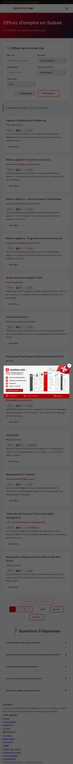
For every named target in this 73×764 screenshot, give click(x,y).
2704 (42, 609)
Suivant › (57, 609)
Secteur (41, 55)
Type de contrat (45, 67)
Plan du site (8, 742)
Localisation (12, 67)
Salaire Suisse (9, 739)
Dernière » (36, 617)
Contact (6, 728)
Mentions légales (10, 755)
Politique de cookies (12, 752)
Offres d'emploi (9, 722)
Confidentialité (9, 759)
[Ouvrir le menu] (66, 8)
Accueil (6, 718)
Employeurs (8, 725)
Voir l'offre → (14, 147)
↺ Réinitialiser (48, 93)
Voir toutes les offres (31, 2)
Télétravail (12, 79)
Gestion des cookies (12, 749)
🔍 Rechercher (25, 93)
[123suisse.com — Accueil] (22, 8)
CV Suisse (7, 735)
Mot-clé (11, 55)
